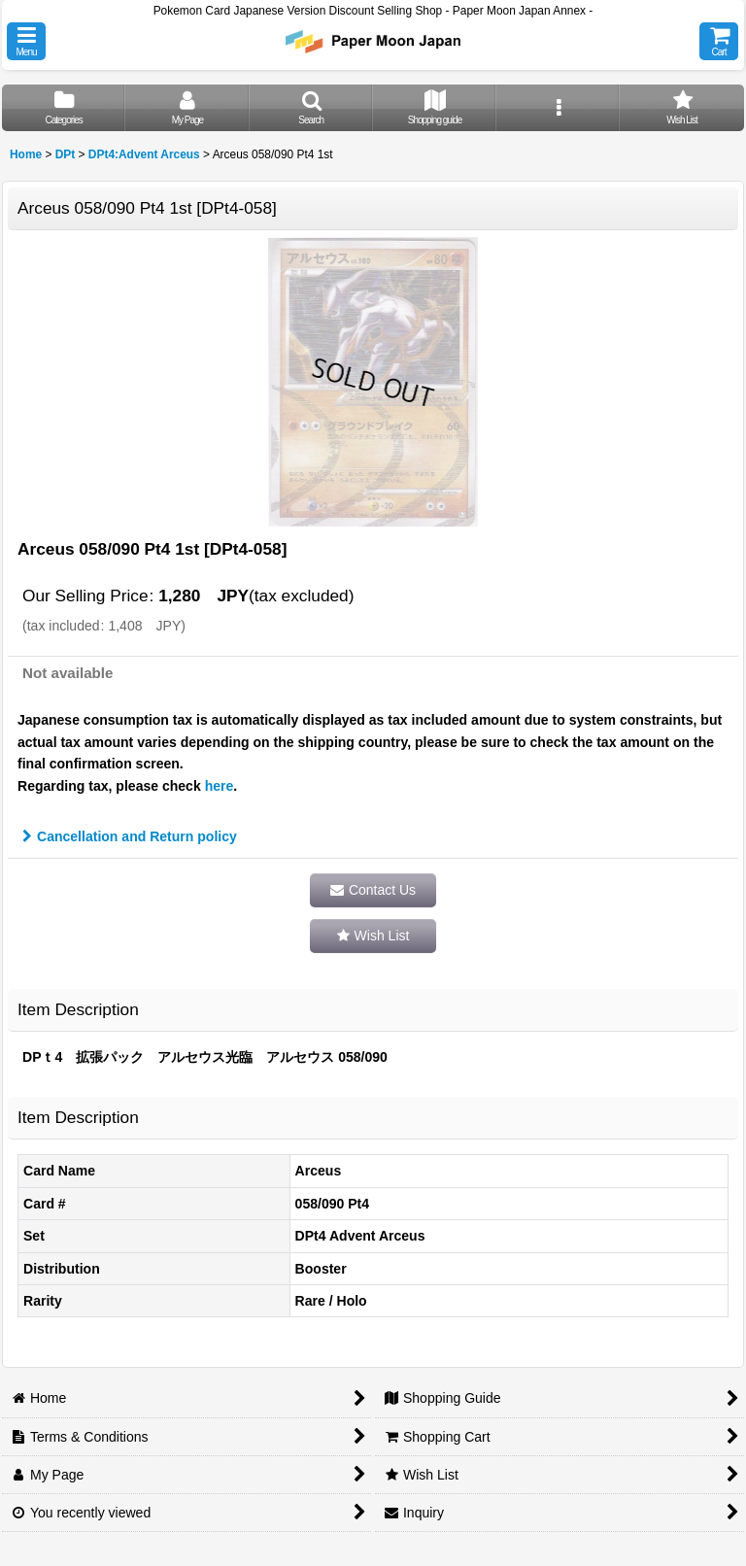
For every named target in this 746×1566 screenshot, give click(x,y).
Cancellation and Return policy (129, 836)
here (219, 786)
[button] (26, 41)
